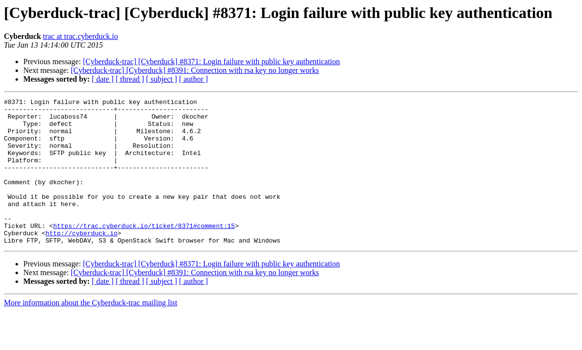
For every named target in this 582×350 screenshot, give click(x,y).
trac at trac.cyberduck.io (80, 36)
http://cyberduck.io (81, 260)
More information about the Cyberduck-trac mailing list (90, 332)
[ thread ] (130, 79)
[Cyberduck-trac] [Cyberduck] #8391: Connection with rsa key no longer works (195, 70)
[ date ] (103, 79)
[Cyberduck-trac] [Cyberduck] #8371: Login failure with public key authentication (211, 61)
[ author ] (193, 79)
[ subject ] (161, 79)
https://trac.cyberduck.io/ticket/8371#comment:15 (143, 251)
